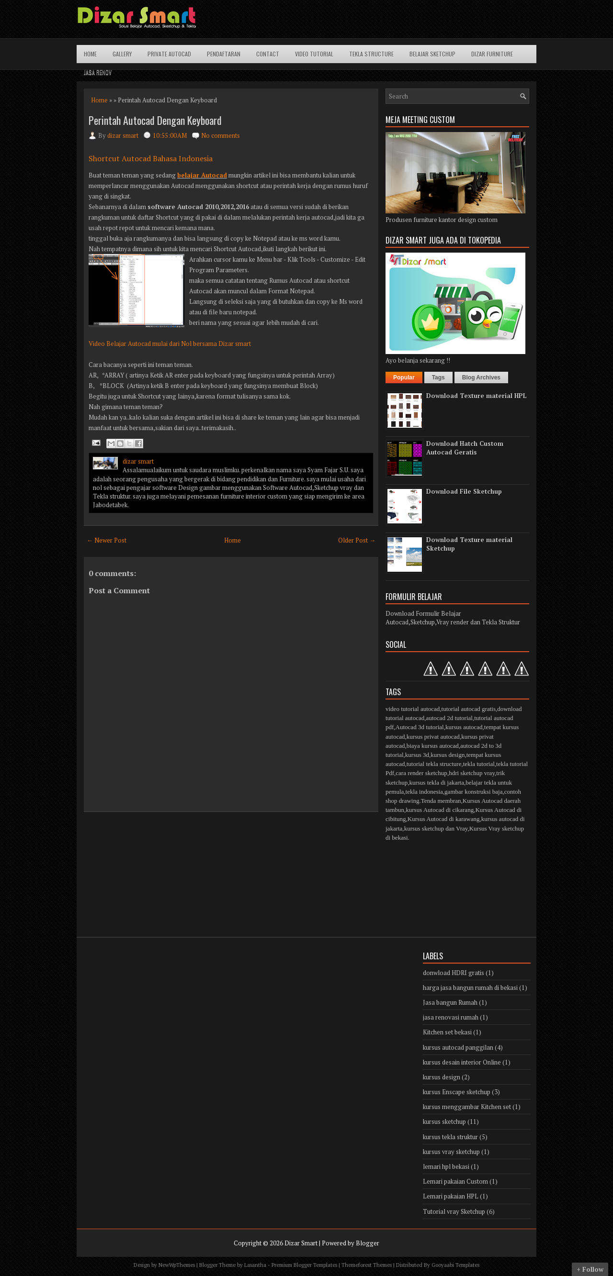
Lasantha (255, 1265)
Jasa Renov (98, 72)
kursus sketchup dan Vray (436, 828)
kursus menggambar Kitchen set (467, 1106)
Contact (267, 54)
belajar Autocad (202, 175)
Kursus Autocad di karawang (444, 818)
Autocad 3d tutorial (420, 727)
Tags (438, 377)
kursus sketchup (444, 1121)
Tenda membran (441, 800)
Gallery (122, 54)
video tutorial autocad (413, 708)
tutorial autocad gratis (469, 708)
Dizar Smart (301, 1243)
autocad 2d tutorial (449, 717)
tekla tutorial (479, 763)
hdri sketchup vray (472, 773)
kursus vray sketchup (451, 1151)
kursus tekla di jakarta (436, 782)
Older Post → (356, 540)
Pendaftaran (223, 54)
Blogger (367, 1243)
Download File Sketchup (464, 491)
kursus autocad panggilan (458, 1047)
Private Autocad (169, 54)
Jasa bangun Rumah (450, 1002)
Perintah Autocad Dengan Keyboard (155, 120)
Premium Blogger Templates (304, 1265)
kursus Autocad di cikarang (440, 809)
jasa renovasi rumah (450, 1017)
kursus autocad (464, 727)
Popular (404, 377)
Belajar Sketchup (432, 54)
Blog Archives (481, 377)
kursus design (448, 754)
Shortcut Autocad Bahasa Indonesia (151, 158)
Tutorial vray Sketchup (454, 1211)
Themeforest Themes (366, 1265)
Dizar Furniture (492, 54)
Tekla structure (371, 54)
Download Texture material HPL (476, 395)
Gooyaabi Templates (455, 1265)
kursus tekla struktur (450, 1136)
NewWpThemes (177, 1265)
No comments (220, 135)
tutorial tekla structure (434, 763)
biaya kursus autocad (433, 745)
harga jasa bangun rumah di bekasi (470, 987)
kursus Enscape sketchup (456, 1091)
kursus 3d (417, 754)
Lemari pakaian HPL (450, 1196)
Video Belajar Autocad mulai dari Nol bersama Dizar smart (170, 343)
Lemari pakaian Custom (455, 1181)
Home (90, 54)
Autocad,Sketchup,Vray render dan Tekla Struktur (453, 622)
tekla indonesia (424, 791)
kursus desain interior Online (462, 1062)
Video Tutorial (314, 54)
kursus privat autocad (433, 736)
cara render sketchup (421, 773)
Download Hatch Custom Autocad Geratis (464, 447)
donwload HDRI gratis (453, 972)
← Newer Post (106, 540)
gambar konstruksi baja (473, 791)
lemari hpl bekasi (446, 1166)
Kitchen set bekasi (447, 1032)
